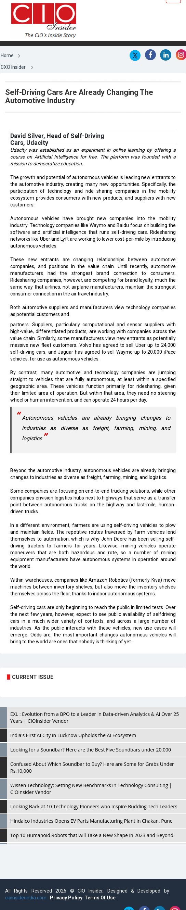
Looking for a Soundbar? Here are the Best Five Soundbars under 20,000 (90, 749)
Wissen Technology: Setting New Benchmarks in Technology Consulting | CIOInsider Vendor (91, 788)
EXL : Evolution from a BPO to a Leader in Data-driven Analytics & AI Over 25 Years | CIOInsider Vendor (94, 717)
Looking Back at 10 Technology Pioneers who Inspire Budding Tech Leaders (93, 806)
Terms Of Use (100, 897)
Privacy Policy (66, 897)
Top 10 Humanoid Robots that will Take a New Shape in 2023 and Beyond (91, 835)
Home (7, 55)
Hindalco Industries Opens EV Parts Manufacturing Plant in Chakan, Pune (91, 821)
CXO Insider (13, 67)
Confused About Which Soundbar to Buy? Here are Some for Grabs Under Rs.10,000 (92, 767)
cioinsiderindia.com (25, 897)
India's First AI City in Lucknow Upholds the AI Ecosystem (73, 735)
